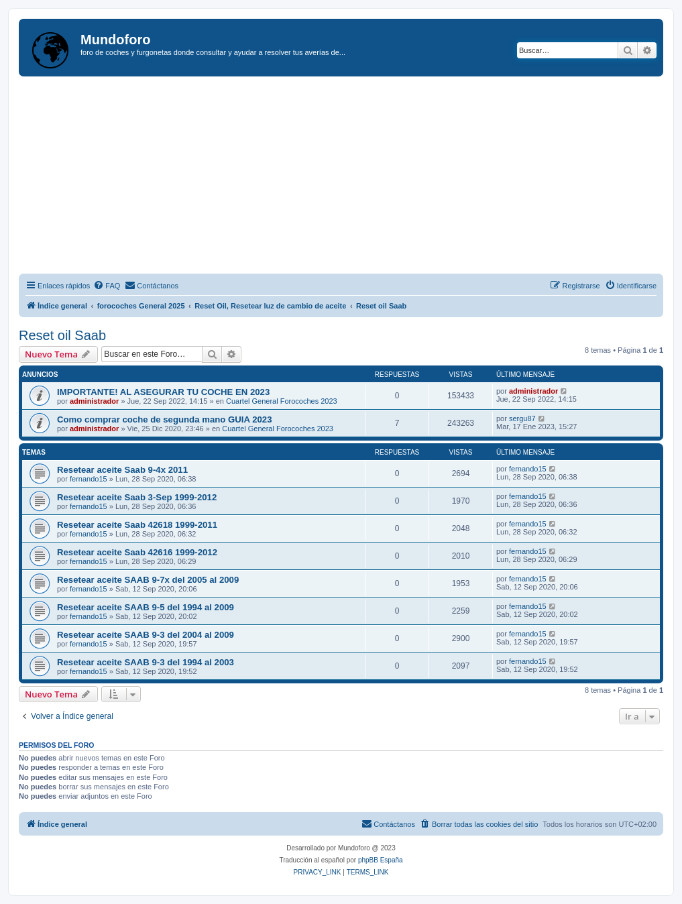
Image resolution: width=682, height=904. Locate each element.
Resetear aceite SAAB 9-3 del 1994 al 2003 (145, 662)
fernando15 (88, 479)
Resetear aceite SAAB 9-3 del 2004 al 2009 (145, 635)
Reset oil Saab (62, 335)
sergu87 (522, 418)
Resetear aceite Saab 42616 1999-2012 (137, 552)
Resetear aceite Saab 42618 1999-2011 (137, 525)
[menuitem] (106, 286)
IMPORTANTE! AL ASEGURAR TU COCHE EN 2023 (163, 392)
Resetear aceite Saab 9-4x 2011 (122, 470)
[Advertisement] (350, 177)
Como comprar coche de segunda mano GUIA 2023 (164, 419)
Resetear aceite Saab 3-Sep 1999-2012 (137, 497)
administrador (94, 401)
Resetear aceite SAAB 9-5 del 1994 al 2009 (145, 607)
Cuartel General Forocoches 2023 (281, 401)
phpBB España (380, 860)
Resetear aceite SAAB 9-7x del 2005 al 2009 (148, 580)
